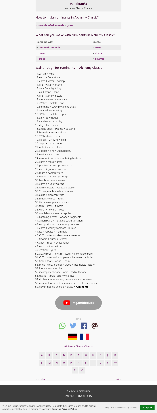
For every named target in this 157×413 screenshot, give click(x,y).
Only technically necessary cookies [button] (121, 407)
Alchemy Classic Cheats (78, 8)
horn (42, 53)
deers (98, 53)
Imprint (56, 408)
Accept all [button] (147, 407)
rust (117, 379)
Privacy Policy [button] (69, 408)
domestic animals (49, 47)
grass (70, 25)
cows (98, 47)
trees (42, 58)
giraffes (99, 58)
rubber (42, 379)
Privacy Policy (84, 396)
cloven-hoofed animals (50, 25)
